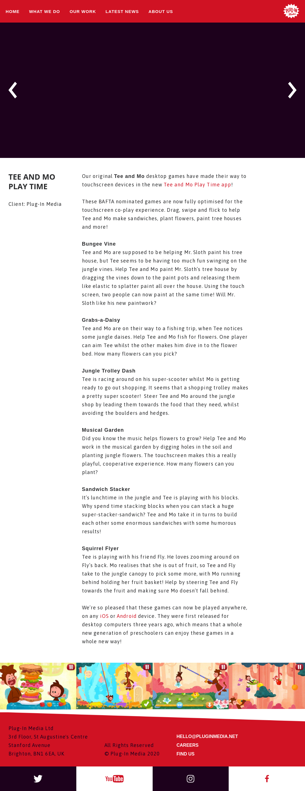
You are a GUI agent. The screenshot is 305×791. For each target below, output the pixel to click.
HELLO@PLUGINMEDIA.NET (207, 736)
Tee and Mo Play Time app (197, 185)
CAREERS (188, 745)
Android (127, 616)
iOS (103, 616)
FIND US (186, 754)
